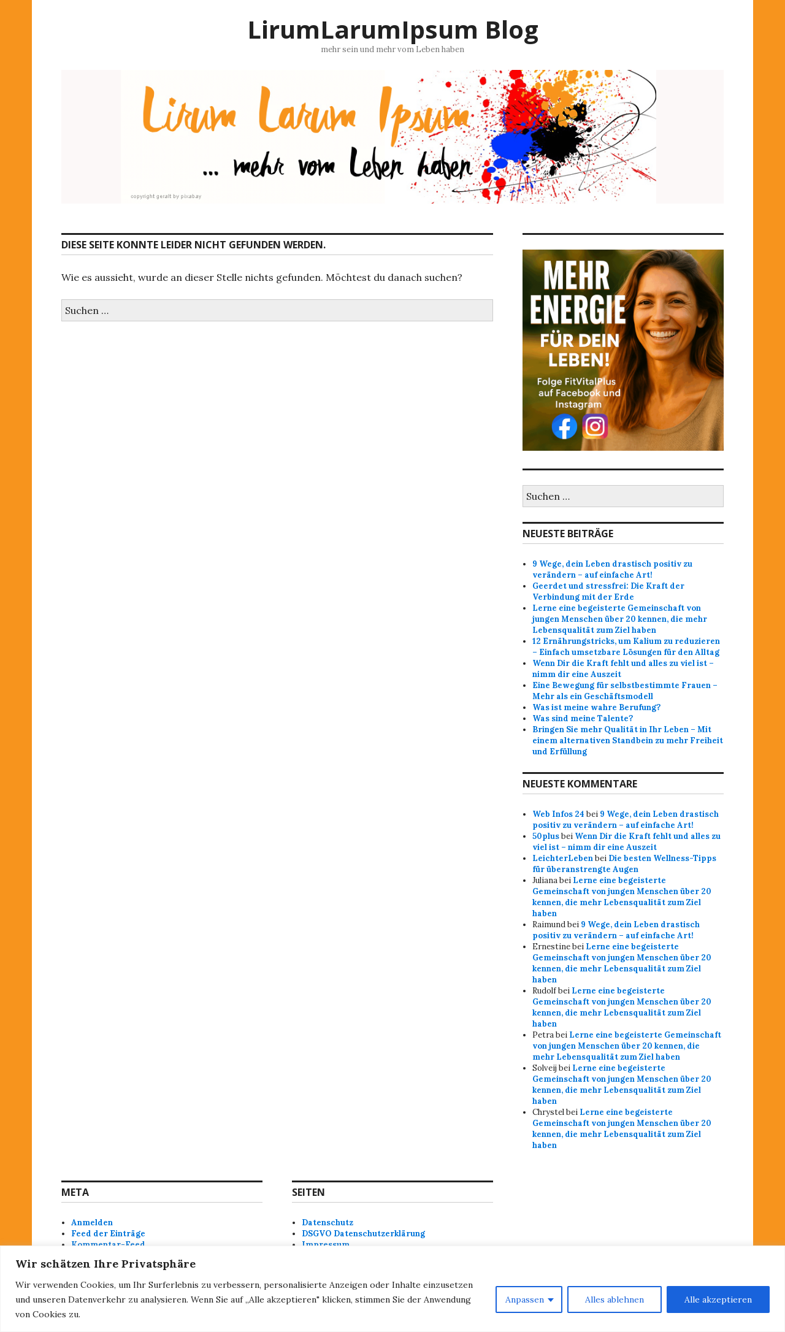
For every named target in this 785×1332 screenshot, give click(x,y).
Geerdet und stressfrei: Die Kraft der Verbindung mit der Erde (608, 591)
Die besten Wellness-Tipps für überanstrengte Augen (624, 864)
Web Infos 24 (558, 814)
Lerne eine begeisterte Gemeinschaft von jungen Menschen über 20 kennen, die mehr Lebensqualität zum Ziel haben (619, 619)
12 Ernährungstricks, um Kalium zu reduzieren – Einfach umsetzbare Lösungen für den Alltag (626, 646)
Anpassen (524, 1299)
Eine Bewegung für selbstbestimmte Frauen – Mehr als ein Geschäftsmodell (625, 691)
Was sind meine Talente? (582, 718)
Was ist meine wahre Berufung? (596, 707)
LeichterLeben (562, 858)
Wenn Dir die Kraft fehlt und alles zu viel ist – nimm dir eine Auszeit (626, 841)
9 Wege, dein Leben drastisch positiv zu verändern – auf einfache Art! (612, 569)
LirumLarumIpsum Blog (392, 29)
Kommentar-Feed (108, 1244)
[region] (392, 1289)
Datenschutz (327, 1222)
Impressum (326, 1244)
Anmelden (92, 1222)
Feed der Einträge (108, 1233)
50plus (545, 836)
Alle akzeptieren (718, 1299)
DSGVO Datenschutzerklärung (363, 1233)
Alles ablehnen (614, 1299)
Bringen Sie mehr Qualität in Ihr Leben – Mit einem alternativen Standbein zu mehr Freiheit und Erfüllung (627, 740)
